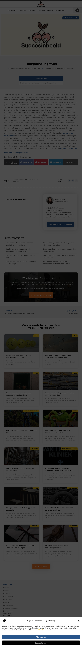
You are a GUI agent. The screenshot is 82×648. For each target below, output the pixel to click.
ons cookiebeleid (38, 630)
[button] (79, 621)
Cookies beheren (41, 643)
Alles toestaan (41, 637)
